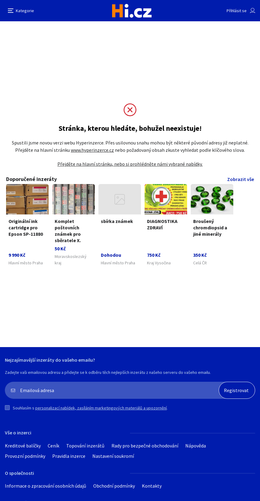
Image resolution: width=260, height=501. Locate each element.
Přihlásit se (237, 10)
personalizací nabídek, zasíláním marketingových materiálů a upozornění (101, 408)
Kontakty (152, 486)
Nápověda (195, 446)
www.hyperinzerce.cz (92, 150)
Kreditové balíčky (23, 446)
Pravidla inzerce (68, 456)
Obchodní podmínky (114, 486)
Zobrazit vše (240, 179)
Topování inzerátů (85, 446)
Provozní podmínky (25, 456)
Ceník (53, 446)
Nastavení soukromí (113, 456)
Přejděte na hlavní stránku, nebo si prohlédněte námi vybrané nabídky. (130, 164)
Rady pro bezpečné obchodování (144, 446)
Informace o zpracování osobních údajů (45, 486)
